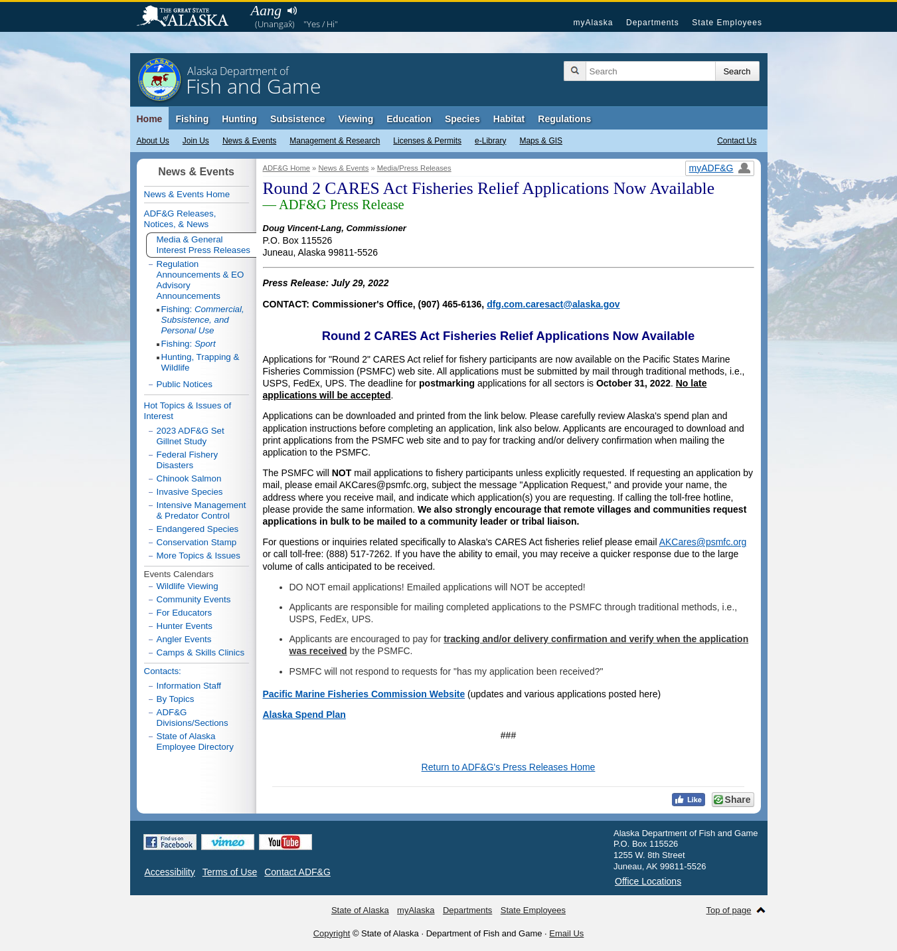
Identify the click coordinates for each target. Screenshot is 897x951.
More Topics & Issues (198, 556)
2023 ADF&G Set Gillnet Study (190, 436)
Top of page (729, 910)
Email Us (566, 933)
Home (150, 119)
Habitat (509, 119)
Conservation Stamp (197, 542)
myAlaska (593, 22)
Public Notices (184, 384)
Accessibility (170, 872)
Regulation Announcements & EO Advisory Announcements (200, 280)
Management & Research (334, 140)
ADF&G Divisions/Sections (192, 717)
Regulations (564, 119)
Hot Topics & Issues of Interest (188, 410)
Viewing (356, 119)
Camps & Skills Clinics (201, 652)
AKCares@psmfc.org (703, 542)
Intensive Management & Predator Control (201, 510)
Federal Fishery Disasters (187, 460)
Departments (652, 22)
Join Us (196, 140)
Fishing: (202, 319)
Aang (266, 10)
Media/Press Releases (414, 168)
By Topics (176, 699)
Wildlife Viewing (187, 586)
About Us (153, 140)
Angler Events (184, 639)
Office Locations (648, 881)
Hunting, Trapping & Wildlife (200, 362)
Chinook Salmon (189, 478)
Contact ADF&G (297, 872)
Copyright (332, 933)
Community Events (194, 599)
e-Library (490, 140)
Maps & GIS (540, 140)
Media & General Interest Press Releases (204, 244)
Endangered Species (198, 529)
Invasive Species (190, 492)
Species (462, 119)
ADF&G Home (287, 168)
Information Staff (189, 686)
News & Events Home (187, 194)
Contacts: (162, 671)
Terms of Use (230, 872)
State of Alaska (189, 17)
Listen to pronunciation (292, 10)
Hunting (239, 119)
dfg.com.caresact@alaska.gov (553, 304)
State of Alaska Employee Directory (195, 741)
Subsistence (297, 119)
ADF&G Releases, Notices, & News (180, 219)
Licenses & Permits (427, 140)
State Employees (727, 22)
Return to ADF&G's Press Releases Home (509, 767)
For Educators (184, 613)
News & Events (249, 140)
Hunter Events (184, 626)
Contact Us (736, 140)
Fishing (191, 119)
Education (409, 119)
